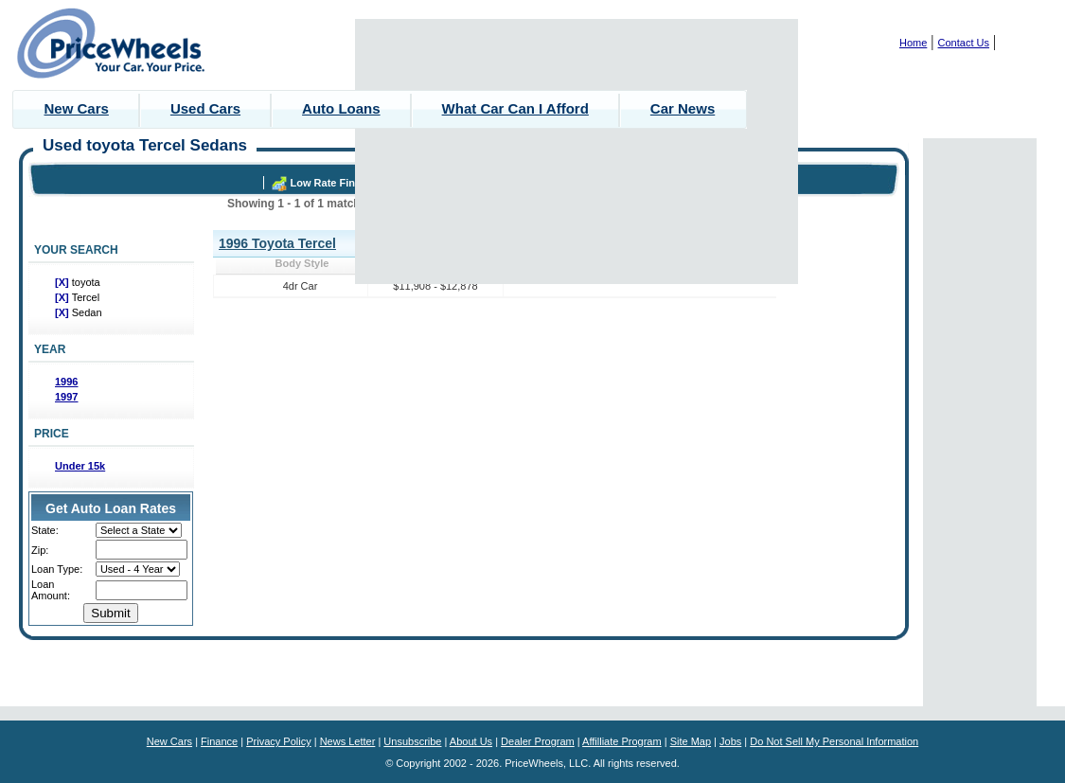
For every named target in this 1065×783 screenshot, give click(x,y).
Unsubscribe (412, 741)
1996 (66, 381)
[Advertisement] (576, 151)
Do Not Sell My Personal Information (834, 741)
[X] (63, 282)
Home (913, 42)
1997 (66, 396)
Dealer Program (538, 741)
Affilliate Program (622, 741)
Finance (219, 741)
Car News (682, 108)
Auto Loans (341, 108)
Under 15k (80, 466)
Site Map (690, 741)
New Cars (76, 108)
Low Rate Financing (340, 182)
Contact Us (963, 42)
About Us (471, 741)
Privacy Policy (278, 741)
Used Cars (205, 108)
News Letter (348, 741)
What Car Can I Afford (515, 108)
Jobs (730, 741)
